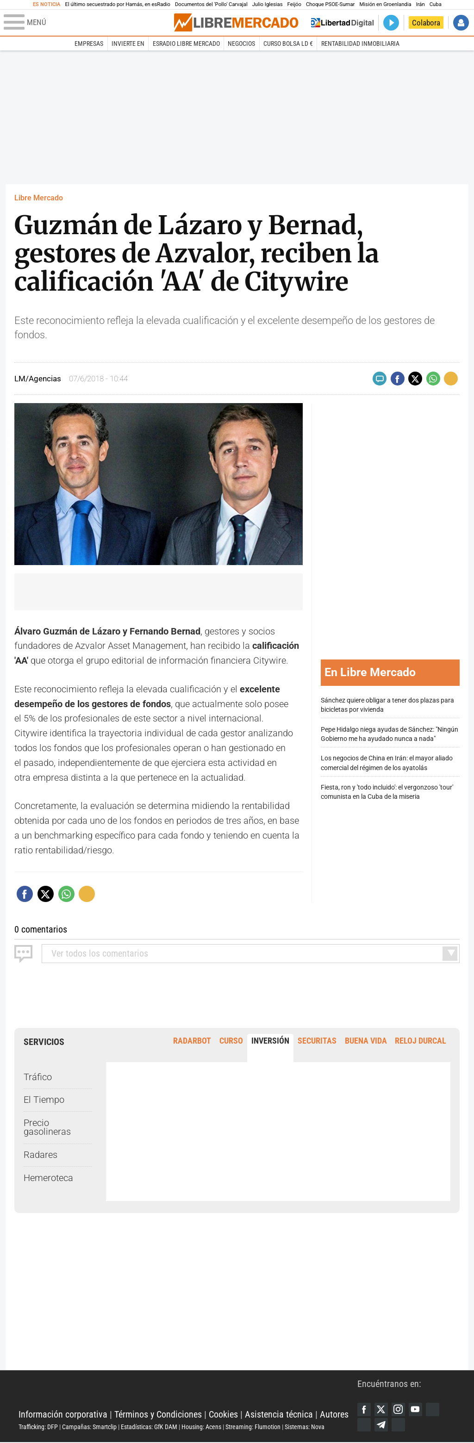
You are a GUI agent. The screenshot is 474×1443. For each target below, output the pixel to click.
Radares (40, 1155)
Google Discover (434, 1410)
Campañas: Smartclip (89, 1427)
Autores (334, 1414)
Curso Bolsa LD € (288, 43)
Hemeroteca (48, 1178)
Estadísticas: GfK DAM (149, 1427)
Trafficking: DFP (38, 1427)
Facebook (364, 1410)
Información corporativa (63, 1414)
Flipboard (364, 1425)
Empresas (89, 43)
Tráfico (38, 1077)
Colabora (426, 22)
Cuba (436, 4)
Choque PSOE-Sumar (330, 4)
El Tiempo (44, 1100)
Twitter (382, 1410)
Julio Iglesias (267, 4)
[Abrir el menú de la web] (88, 22)
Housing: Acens (201, 1427)
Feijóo (294, 4)
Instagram (399, 1410)
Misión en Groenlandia (385, 4)
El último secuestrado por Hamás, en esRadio (117, 4)
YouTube (417, 1410)
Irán (420, 4)
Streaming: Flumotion (253, 1427)
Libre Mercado (38, 197)
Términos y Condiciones (158, 1414)
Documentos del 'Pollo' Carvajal (211, 4)
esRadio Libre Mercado (186, 43)
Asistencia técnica (279, 1414)
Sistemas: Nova (304, 1427)
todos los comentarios (99, 953)
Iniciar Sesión (461, 23)
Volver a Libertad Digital (342, 23)
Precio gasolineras (47, 1128)
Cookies (223, 1414)
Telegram (382, 1425)
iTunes (399, 1425)
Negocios (241, 43)
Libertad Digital (188, 1392)
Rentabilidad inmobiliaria (360, 43)
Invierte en (128, 43)
